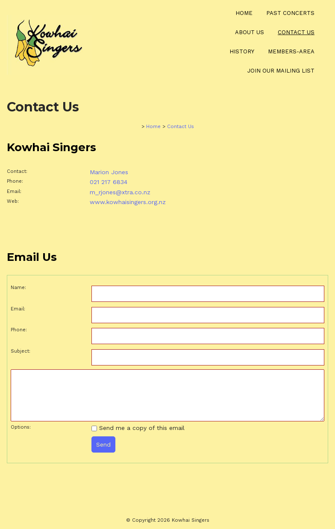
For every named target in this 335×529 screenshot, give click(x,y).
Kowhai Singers (190, 520)
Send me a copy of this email (138, 427)
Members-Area (291, 51)
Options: (21, 427)
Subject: (20, 351)
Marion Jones (109, 172)
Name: (18, 287)
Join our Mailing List (280, 70)
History (241, 51)
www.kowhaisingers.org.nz (128, 202)
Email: (14, 191)
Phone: (15, 181)
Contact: (17, 171)
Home (244, 13)
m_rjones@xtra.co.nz (120, 192)
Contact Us (296, 32)
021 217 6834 (108, 181)
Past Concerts (290, 13)
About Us (249, 32)
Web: (13, 201)
